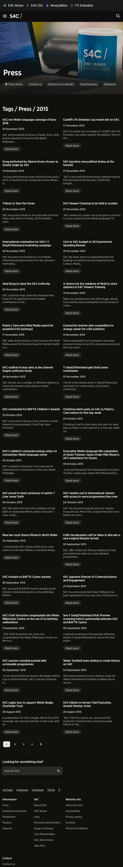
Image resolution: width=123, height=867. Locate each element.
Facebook (38, 789)
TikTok (51, 789)
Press (5, 805)
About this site (74, 805)
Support (7, 828)
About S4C (40, 805)
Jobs (37, 816)
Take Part (39, 845)
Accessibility (73, 811)
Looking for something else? (22, 762)
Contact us (8, 864)
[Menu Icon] (4, 16)
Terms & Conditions (77, 828)
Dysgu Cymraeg (43, 828)
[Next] (41, 744)
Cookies (70, 822)
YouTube (7, 789)
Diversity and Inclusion (47, 822)
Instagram (22, 789)
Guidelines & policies (14, 811)
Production (9, 816)
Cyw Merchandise (44, 834)
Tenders (7, 822)
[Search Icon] (118, 16)
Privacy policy (74, 816)
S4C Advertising (43, 839)
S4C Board (40, 811)
